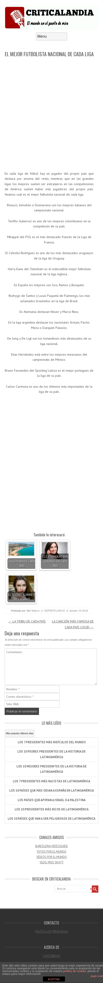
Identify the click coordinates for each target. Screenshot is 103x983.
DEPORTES (50, 610)
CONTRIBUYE (51, 956)
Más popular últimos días (19, 733)
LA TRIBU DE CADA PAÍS (27, 621)
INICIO (61, 610)
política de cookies (74, 971)
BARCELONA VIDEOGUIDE (51, 846)
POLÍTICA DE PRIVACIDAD (51, 932)
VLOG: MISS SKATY (52, 862)
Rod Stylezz (33, 610)
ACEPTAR (54, 979)
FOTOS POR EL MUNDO (51, 852)
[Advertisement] (51, 114)
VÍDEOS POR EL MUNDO (51, 857)
